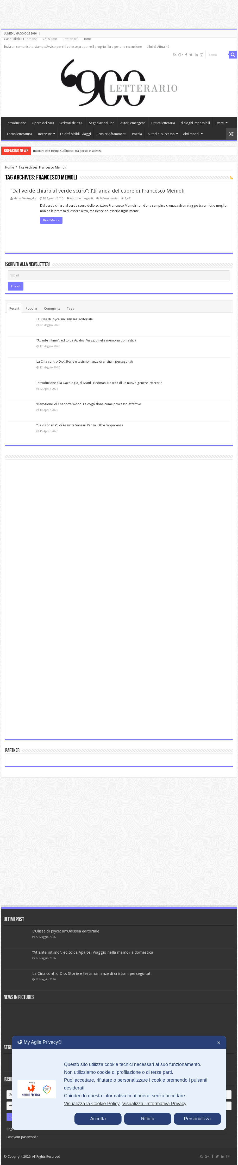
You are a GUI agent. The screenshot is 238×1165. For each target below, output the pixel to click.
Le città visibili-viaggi (75, 134)
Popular (31, 308)
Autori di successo (161, 134)
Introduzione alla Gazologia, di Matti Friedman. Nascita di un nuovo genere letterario (99, 383)
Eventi (220, 123)
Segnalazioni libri (102, 123)
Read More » (51, 220)
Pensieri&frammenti (111, 134)
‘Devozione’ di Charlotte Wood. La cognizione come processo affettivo (88, 404)
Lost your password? (22, 1137)
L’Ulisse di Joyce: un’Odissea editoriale (64, 319)
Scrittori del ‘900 (71, 123)
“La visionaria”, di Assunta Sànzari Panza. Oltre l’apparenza (79, 425)
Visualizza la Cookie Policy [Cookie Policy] (92, 1103)
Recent (14, 308)
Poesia (137, 134)
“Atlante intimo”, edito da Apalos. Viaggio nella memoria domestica (86, 340)
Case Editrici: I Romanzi (20, 39)
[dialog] (119, 1083)
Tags (70, 308)
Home (87, 39)
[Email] (119, 275)
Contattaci (70, 39)
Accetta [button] (98, 1118)
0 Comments (109, 198)
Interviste (45, 134)
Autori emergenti (133, 123)
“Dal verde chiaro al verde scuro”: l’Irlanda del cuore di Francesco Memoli (97, 191)
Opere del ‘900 (43, 123)
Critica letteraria (163, 123)
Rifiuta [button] (147, 1118)
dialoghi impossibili (195, 123)
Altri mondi (191, 134)
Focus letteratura (19, 134)
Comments (52, 308)
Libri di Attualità (158, 47)
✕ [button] (219, 1042)
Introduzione (16, 123)
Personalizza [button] (197, 1118)
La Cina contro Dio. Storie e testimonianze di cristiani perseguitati (84, 361)
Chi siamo (50, 39)
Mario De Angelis (25, 198)
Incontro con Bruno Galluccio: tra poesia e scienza (67, 151)
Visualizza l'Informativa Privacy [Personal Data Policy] (154, 1103)
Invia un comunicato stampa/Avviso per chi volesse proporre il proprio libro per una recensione (73, 47)
